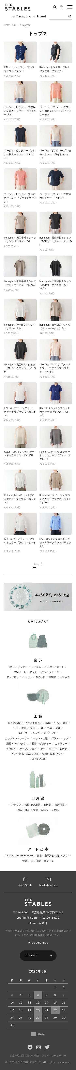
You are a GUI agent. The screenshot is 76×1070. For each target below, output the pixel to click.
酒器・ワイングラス (17, 743)
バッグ (28, 677)
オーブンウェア (28, 748)
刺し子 (52, 748)
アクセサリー (13, 677)
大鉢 (58, 728)
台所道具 (11, 748)
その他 (55, 810)
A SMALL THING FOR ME (19, 855)
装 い (16, 25)
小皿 (15, 728)
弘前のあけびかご (52, 753)
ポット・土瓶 (40, 738)
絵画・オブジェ (45, 860)
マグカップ (49, 733)
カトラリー (61, 743)
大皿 (32, 728)
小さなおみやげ (38, 759)
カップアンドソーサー (17, 738)
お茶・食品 (23, 810)
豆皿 (65, 723)
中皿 (23, 728)
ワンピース (20, 672)
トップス (26, 25)
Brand (39, 16)
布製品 (63, 748)
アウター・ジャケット (41, 672)
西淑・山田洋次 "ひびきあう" (53, 855)
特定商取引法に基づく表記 (24, 1055)
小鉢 (41, 728)
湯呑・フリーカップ (29, 733)
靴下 (11, 667)
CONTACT (38, 955)
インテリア (15, 804)
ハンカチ (65, 677)
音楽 (24, 860)
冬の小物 (40, 677)
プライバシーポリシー (54, 1055)
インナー (23, 667)
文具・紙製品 (40, 810)
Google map (38, 942)
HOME (7, 25)
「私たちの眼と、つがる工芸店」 (24, 723)
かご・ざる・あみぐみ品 (25, 753)
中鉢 (49, 728)
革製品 (52, 677)
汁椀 (56, 723)
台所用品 (59, 804)
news (39, 935)
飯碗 (48, 723)
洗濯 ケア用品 (32, 804)
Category (22, 16)
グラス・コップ (59, 738)
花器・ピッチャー (41, 743)
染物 (42, 748)
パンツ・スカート (54, 667)
